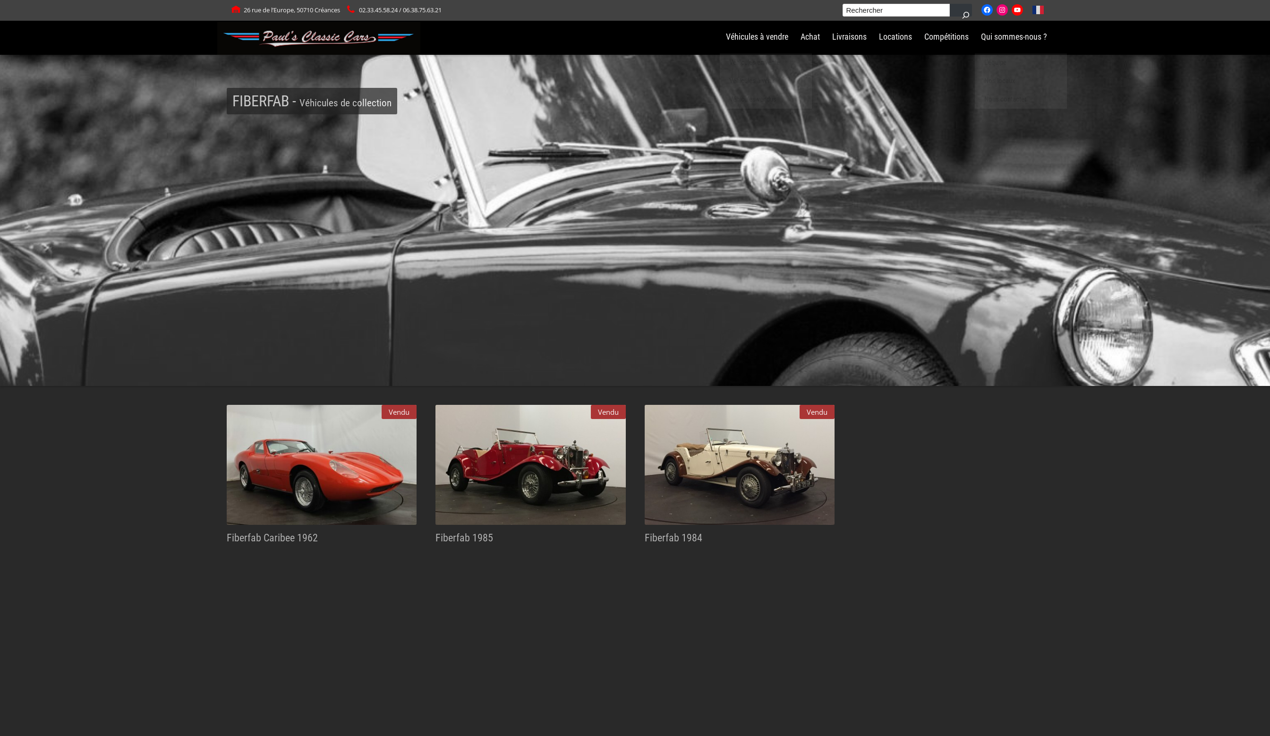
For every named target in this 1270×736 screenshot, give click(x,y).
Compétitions (946, 37)
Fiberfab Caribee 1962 (272, 537)
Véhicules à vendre (757, 37)
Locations (895, 37)
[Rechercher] (961, 10)
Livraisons (849, 37)
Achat (810, 37)
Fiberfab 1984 (673, 537)
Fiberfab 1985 (464, 537)
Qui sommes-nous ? (1014, 37)
